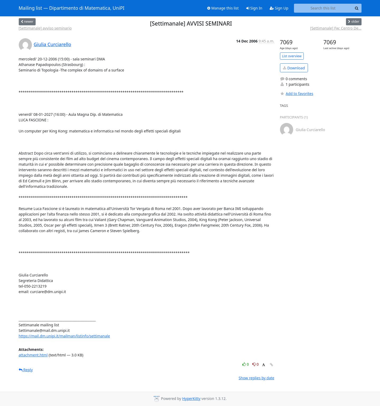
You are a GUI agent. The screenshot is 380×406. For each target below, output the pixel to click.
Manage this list (223, 8)
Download (294, 67)
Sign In (254, 8)
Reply (26, 369)
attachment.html (33, 354)
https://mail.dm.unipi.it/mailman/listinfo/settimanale (64, 335)
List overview (292, 56)
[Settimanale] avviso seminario (45, 28)
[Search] (357, 8)
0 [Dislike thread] (256, 364)
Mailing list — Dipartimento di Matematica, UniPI (72, 8)
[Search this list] (323, 8)
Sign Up (279, 8)
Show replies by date (256, 377)
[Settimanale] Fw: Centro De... (335, 28)
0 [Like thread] (246, 364)
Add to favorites (296, 93)
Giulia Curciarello (52, 44)
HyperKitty (191, 398)
